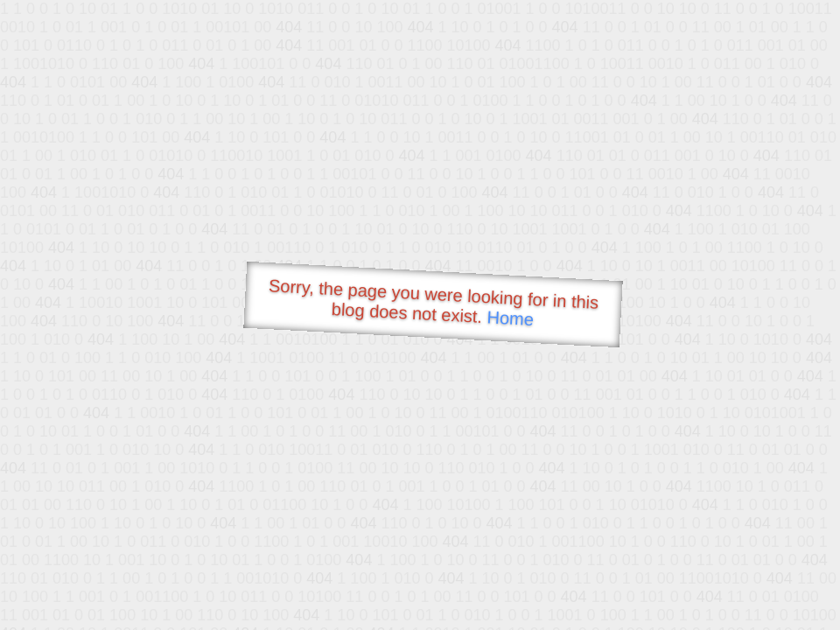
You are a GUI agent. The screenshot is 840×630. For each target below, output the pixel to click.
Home (510, 318)
